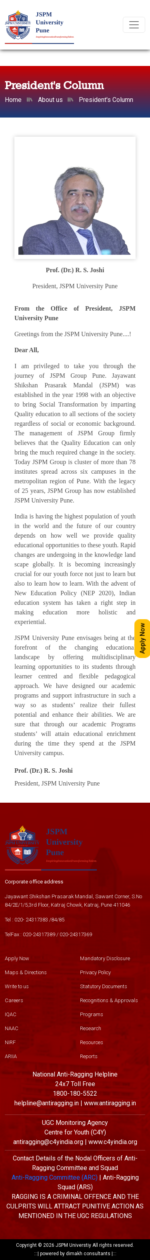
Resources (91, 1042)
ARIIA (11, 1056)
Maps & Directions (26, 972)
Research (90, 1028)
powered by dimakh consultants (75, 1253)
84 (54, 920)
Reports (89, 1056)
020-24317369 (76, 934)
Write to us (17, 986)
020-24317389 (39, 934)
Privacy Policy (95, 972)
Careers (14, 1000)
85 (61, 920)
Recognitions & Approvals (109, 1000)
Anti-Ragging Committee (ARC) (55, 1177)
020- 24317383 (31, 920)
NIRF (10, 1042)
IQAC (10, 1014)
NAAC (11, 1028)
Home (13, 100)
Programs (91, 1014)
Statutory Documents (103, 986)
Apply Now (17, 958)
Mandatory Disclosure (105, 958)
